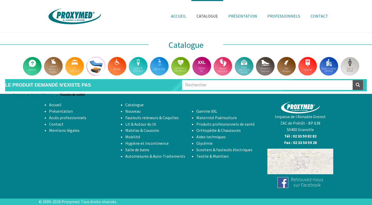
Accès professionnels (67, 117)
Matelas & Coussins (42, 94)
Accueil (55, 104)
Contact (56, 124)
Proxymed (70, 201)
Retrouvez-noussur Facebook (307, 182)
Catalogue (19, 94)
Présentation (61, 111)
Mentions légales (64, 130)
